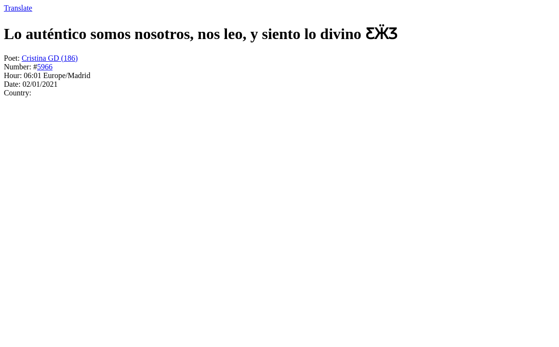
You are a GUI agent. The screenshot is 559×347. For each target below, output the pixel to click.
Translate (18, 8)
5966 (45, 67)
